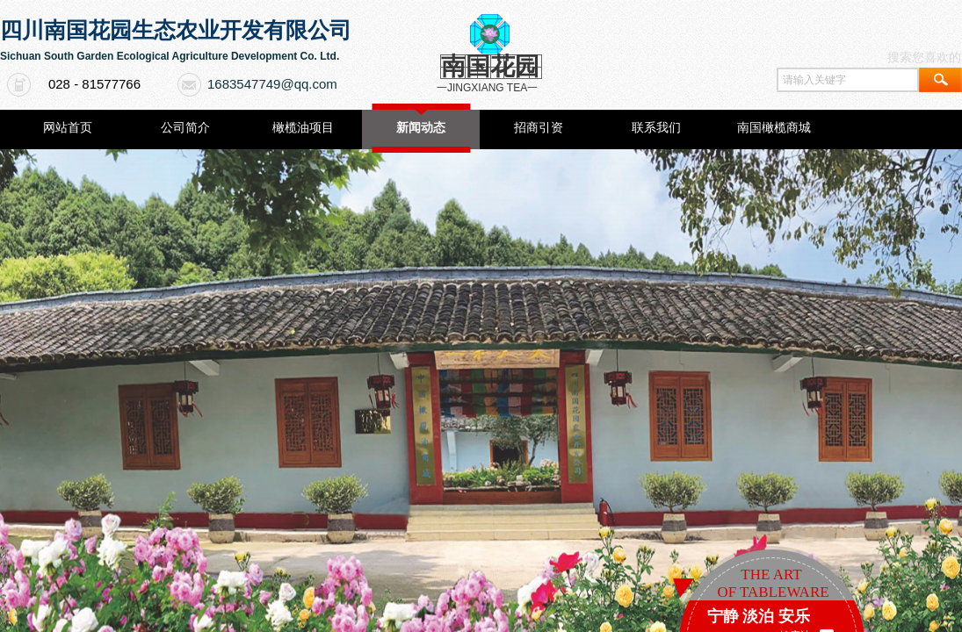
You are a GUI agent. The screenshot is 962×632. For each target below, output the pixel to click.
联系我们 (656, 127)
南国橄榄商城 (774, 127)
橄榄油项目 (303, 127)
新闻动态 (420, 127)
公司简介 (185, 127)
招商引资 (538, 127)
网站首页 (67, 127)
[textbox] (848, 80)
